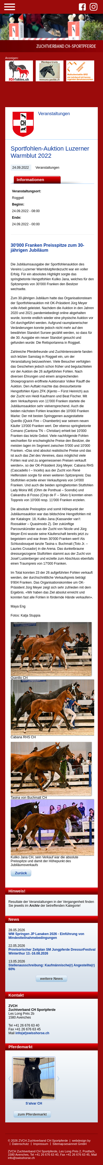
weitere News (51, 979)
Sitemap (57, 1143)
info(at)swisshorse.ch (32, 1033)
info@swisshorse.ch (21, 1158)
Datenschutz (20, 1143)
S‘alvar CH (34, 1103)
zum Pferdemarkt (32, 1114)
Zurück (21, 873)
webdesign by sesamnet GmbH (77, 1142)
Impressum (40, 1143)
